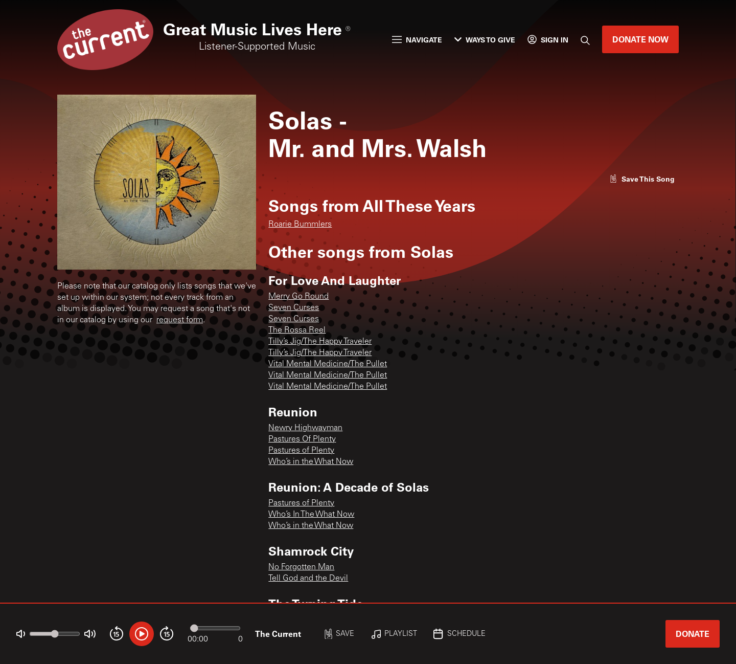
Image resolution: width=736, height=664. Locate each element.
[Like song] (642, 178)
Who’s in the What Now (310, 462)
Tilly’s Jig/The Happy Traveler (320, 342)
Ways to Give (484, 40)
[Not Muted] (20, 634)
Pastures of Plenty (301, 451)
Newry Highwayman (305, 428)
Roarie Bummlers (300, 224)
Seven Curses (293, 308)
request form (179, 320)
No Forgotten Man (301, 567)
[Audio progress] (215, 628)
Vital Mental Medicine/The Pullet (327, 364)
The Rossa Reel (297, 330)
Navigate (417, 40)
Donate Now (640, 39)
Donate (692, 633)
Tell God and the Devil (308, 578)
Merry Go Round (298, 297)
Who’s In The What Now (311, 515)
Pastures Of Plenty (302, 439)
